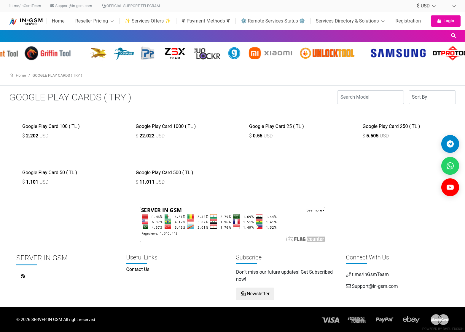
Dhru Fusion (453, 329)
